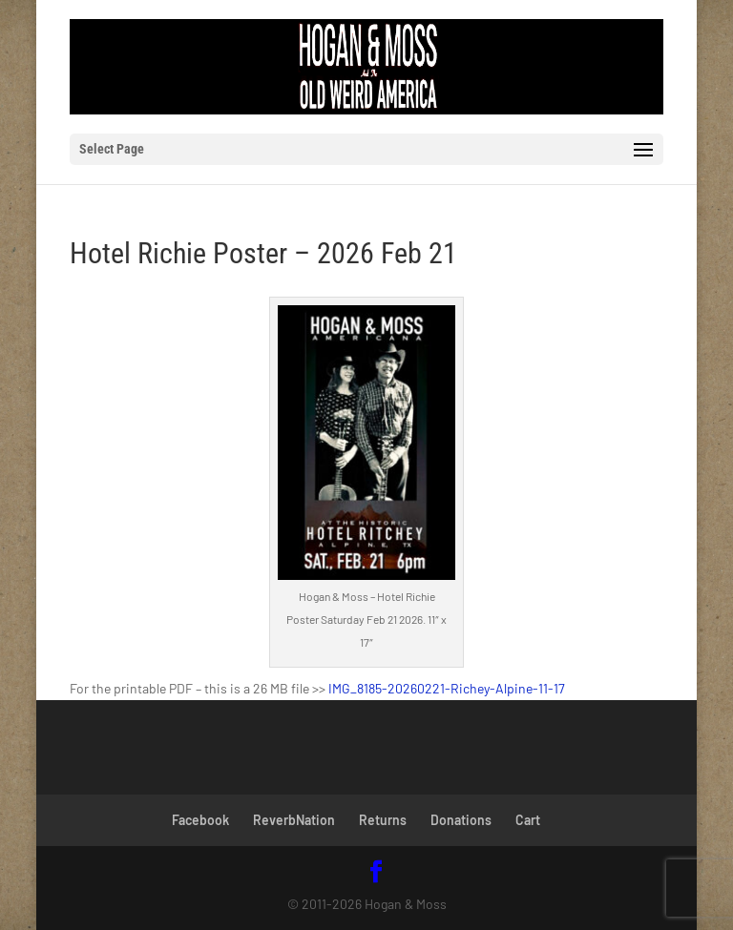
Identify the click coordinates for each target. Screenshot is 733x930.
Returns (383, 820)
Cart (527, 820)
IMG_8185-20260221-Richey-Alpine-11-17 (446, 688)
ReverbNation (294, 820)
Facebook (200, 820)
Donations (461, 820)
